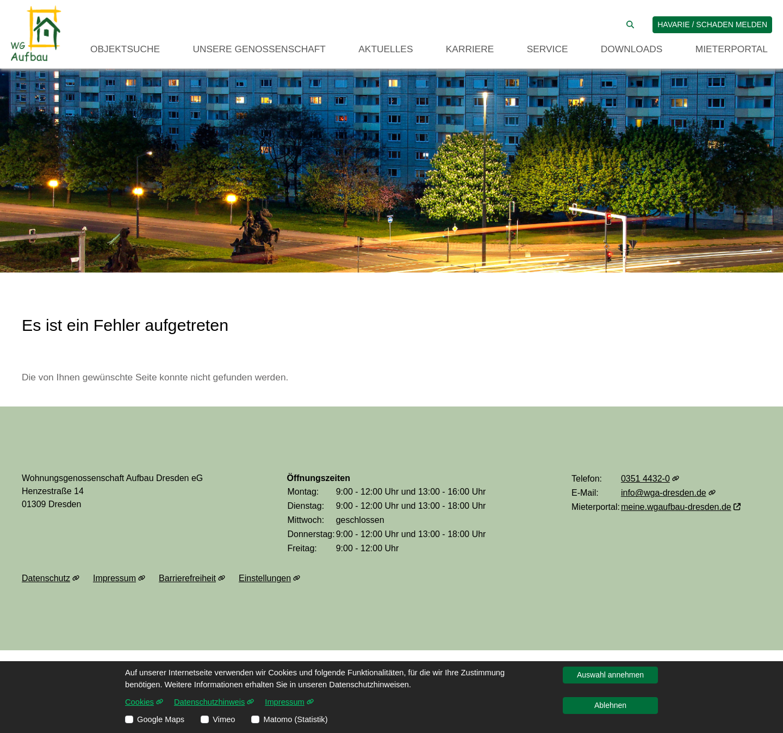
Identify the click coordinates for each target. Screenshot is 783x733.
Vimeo (224, 719)
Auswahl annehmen (610, 674)
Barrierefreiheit (192, 578)
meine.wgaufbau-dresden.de (681, 507)
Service (547, 49)
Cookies (144, 702)
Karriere (470, 49)
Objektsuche (125, 49)
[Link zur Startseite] (36, 33)
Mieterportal (731, 49)
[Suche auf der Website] (630, 24)
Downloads (632, 49)
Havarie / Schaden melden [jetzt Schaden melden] (712, 24)
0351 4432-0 (650, 478)
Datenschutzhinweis (214, 702)
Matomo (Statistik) (295, 719)
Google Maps (160, 719)
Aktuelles (385, 49)
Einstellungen (269, 578)
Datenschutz (50, 578)
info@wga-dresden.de (668, 492)
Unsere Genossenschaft (259, 49)
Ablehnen (610, 705)
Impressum (119, 578)
